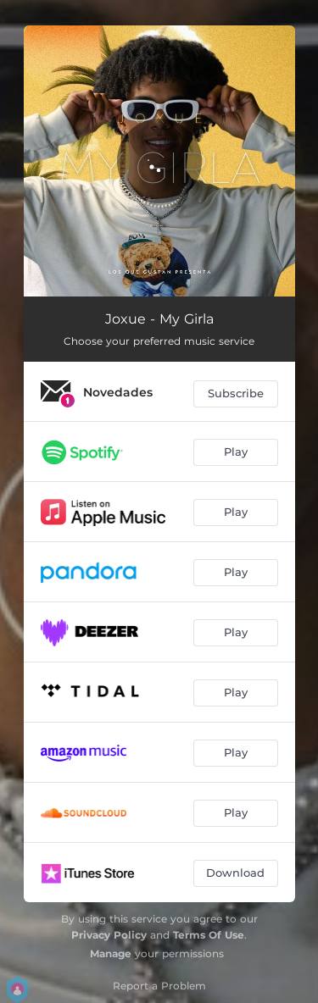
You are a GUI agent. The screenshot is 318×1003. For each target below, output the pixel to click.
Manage (110, 953)
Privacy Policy (109, 934)
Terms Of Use (208, 934)
